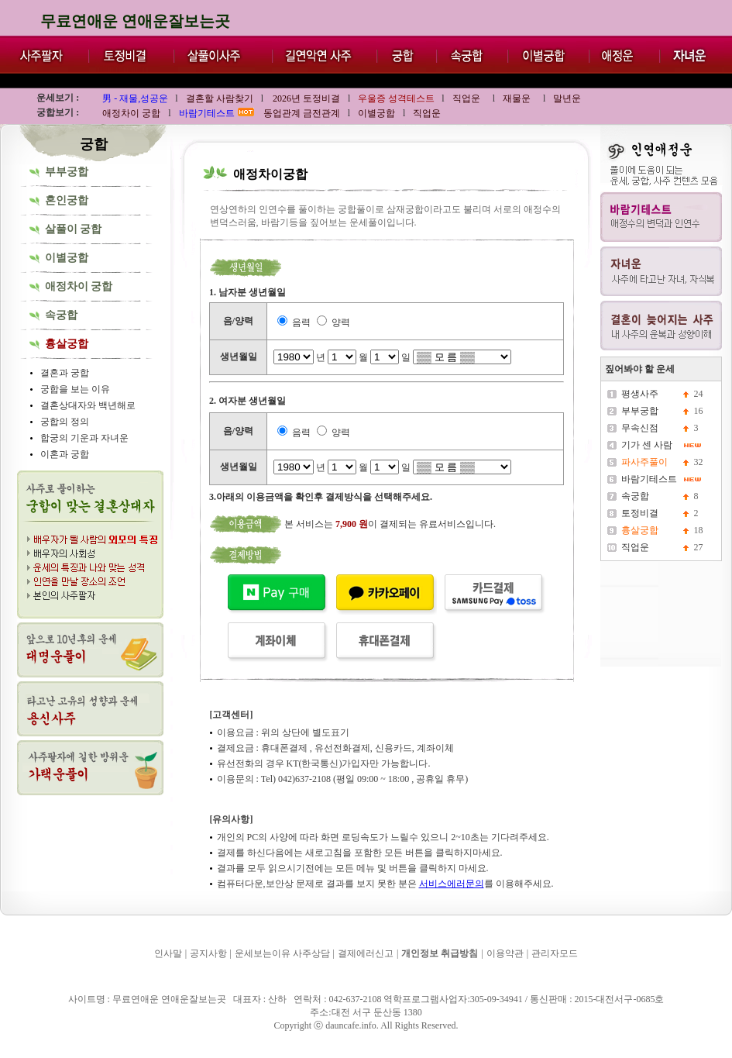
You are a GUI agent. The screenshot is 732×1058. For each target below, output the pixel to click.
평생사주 (639, 393)
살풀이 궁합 (73, 229)
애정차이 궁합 (79, 286)
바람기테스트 (649, 479)
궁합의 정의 (64, 421)
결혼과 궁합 (64, 372)
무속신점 (639, 427)
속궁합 (61, 315)
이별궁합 (66, 258)
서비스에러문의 (451, 883)
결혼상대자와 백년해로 (88, 405)
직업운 (635, 547)
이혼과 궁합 (64, 454)
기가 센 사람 (646, 444)
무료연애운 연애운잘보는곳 (135, 20)
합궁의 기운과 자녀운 (84, 438)
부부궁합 (66, 171)
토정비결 (639, 513)
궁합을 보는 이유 (75, 389)
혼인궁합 (66, 200)
